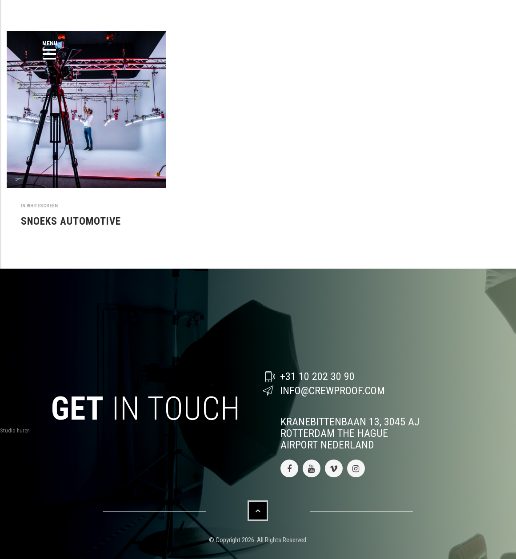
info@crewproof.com (332, 391)
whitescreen (42, 206)
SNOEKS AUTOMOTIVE (71, 221)
